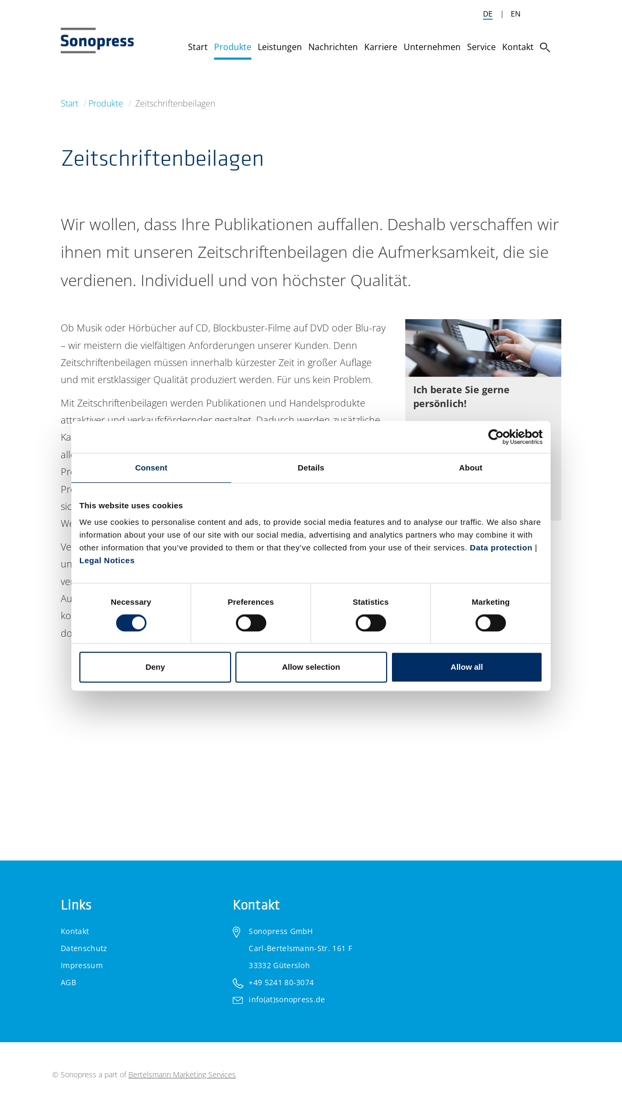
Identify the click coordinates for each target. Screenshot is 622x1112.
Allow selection (311, 666)
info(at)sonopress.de (287, 999)
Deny (155, 666)
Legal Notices (107, 560)
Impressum (82, 965)
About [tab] (470, 467)
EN (516, 14)
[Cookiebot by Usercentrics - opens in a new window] (496, 437)
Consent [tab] (151, 467)
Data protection (501, 547)
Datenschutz (84, 948)
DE (488, 14)
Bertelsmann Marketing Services (182, 1074)
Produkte (105, 103)
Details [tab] (311, 467)
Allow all (467, 666)
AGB (68, 982)
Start (69, 103)
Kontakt (75, 931)
